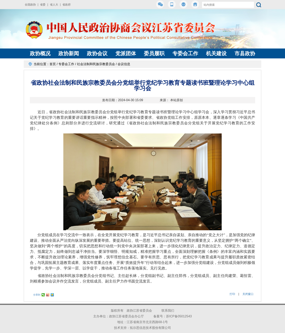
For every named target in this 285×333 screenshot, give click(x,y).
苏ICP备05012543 (179, 316)
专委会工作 (185, 53)
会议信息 (124, 64)
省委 (43, 4)
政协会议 (97, 53)
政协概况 (40, 53)
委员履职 (154, 53)
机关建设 (216, 53)
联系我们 (168, 310)
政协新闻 (68, 53)
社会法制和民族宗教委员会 (96, 64)
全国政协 (30, 4)
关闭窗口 (248, 294)
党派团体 (125, 53)
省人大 (54, 4)
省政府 (66, 4)
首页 (52, 64)
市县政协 (245, 53)
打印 (232, 294)
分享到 (36, 294)
